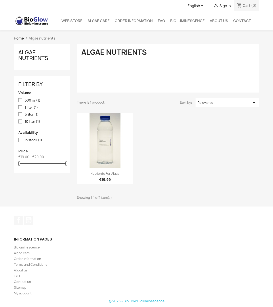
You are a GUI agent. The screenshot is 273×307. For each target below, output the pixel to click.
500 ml (32, 100)
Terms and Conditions (30, 264)
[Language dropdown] (196, 6)
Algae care (99, 20)
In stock (33, 140)
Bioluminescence (187, 20)
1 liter (31, 107)
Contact (242, 20)
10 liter (32, 121)
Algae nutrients (33, 55)
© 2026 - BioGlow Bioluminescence (136, 301)
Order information (134, 20)
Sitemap (20, 287)
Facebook (18, 220)
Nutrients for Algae (105, 173)
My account (23, 293)
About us (219, 20)
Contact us (22, 282)
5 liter (32, 114)
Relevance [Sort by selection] (227, 102)
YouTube (28, 220)
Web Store (71, 20)
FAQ (161, 20)
